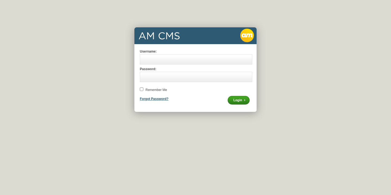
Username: (148, 51)
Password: (148, 69)
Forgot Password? (154, 99)
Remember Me (156, 90)
